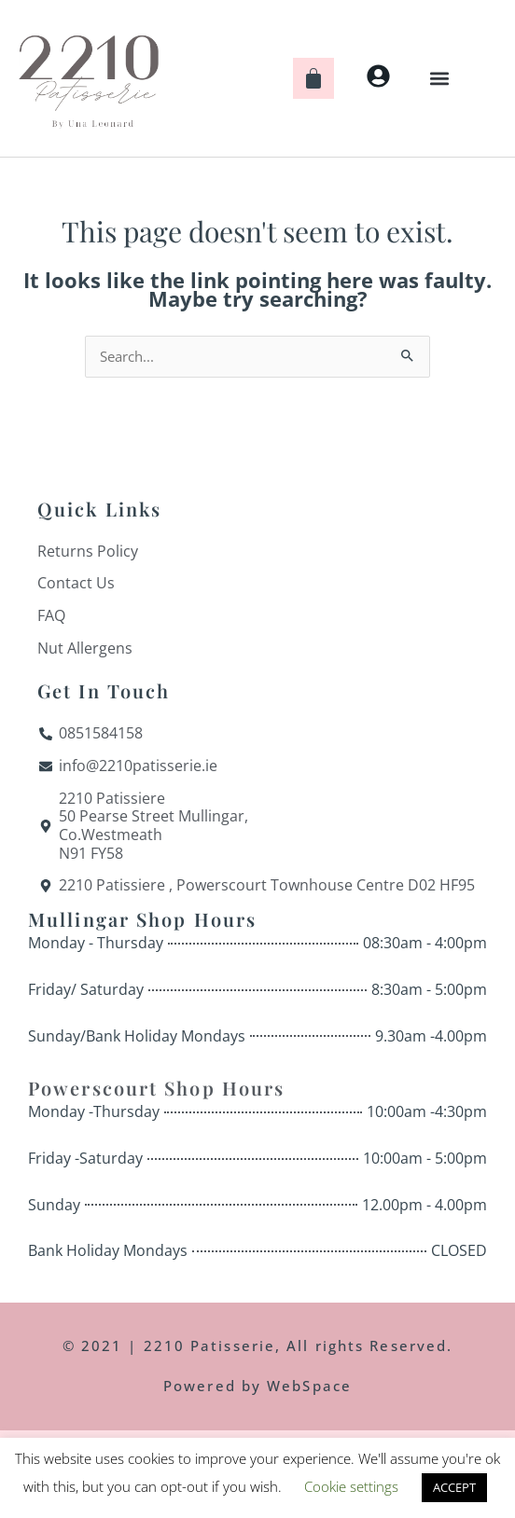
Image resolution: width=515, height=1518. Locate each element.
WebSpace (309, 1385)
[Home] (89, 78)
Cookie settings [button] (351, 1486)
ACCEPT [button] (454, 1487)
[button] (440, 77)
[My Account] (378, 76)
